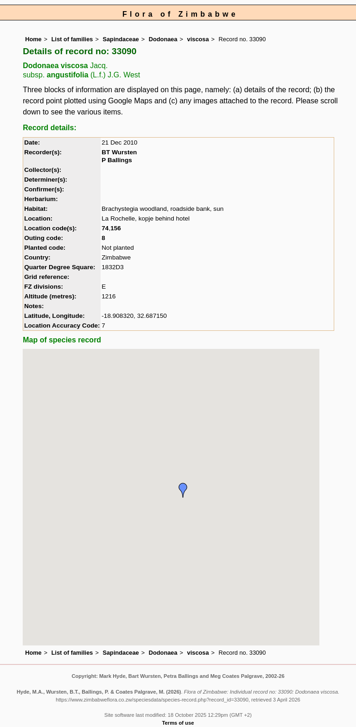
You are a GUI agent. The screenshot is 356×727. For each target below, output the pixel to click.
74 (105, 228)
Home (33, 39)
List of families (72, 39)
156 (115, 228)
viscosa (198, 39)
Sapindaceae (120, 39)
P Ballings (117, 160)
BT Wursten (119, 152)
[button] (183, 490)
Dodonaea (163, 39)
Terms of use (178, 723)
